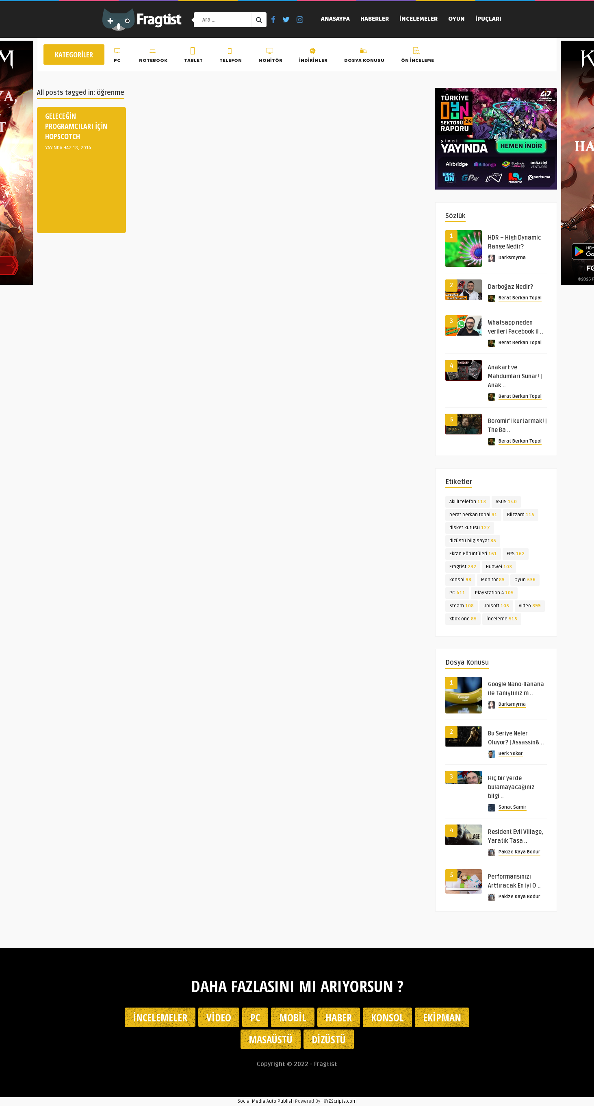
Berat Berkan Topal (520, 298)
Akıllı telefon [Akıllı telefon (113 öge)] (467, 502)
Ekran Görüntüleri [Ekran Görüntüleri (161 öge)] (473, 554)
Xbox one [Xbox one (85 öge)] (463, 619)
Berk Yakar (511, 753)
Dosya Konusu (364, 56)
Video (218, 1017)
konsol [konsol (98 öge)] (460, 580)
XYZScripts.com (340, 1101)
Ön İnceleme (417, 56)
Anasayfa (335, 19)
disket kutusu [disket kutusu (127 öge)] (469, 528)
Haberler (374, 19)
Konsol (387, 1017)
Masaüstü (271, 1039)
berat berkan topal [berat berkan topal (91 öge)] (473, 515)
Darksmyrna (512, 258)
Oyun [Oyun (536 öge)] (524, 580)
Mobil (292, 1017)
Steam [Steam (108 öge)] (461, 606)
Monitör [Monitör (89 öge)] (493, 580)
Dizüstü (329, 1039)
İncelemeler (418, 19)
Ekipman (442, 1017)
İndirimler (313, 56)
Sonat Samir (513, 807)
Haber (338, 1017)
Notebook (153, 56)
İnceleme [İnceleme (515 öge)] (501, 619)
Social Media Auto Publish (266, 1101)
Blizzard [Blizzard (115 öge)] (520, 515)
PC (118, 56)
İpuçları (488, 19)
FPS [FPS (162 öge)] (516, 554)
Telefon (230, 56)
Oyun (456, 19)
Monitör (270, 56)
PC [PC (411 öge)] (457, 593)
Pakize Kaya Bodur (519, 852)
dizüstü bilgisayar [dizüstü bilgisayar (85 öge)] (472, 541)
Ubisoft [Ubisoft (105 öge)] (496, 606)
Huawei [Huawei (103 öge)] (499, 567)
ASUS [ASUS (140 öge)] (506, 502)
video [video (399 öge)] (530, 606)
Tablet (193, 56)
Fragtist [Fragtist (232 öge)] (462, 567)
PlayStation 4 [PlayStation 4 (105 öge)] (494, 593)
